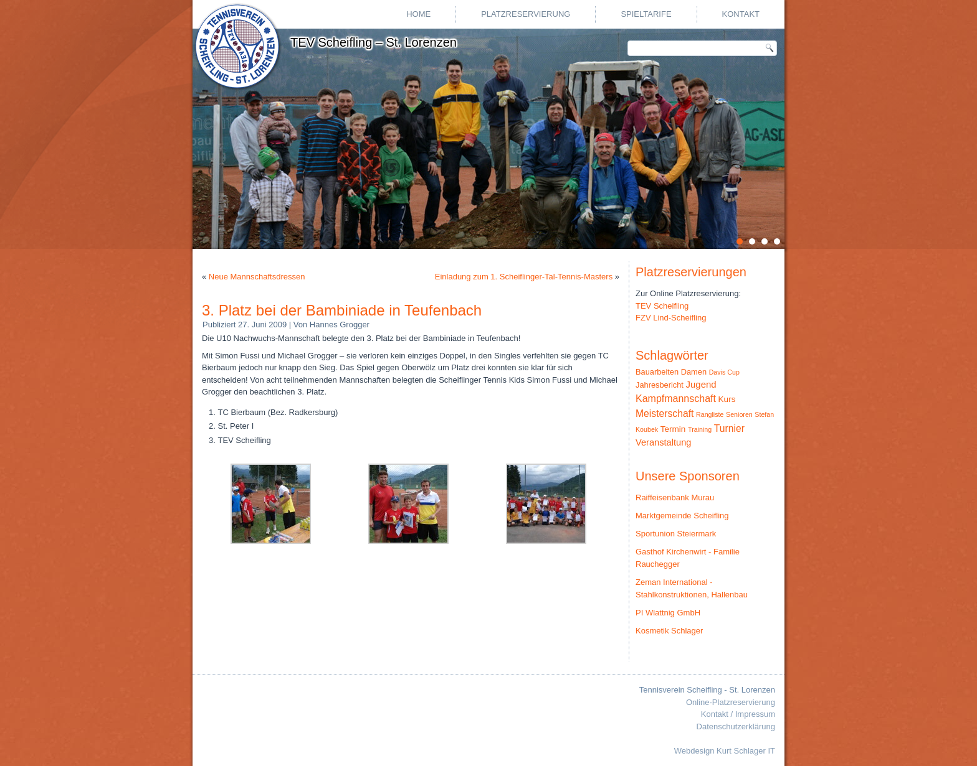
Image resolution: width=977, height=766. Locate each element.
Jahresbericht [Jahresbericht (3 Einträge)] (660, 385)
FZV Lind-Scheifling (671, 317)
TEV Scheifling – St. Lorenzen (373, 42)
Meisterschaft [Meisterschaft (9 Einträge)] (664, 413)
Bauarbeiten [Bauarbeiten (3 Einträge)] (657, 371)
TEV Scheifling (662, 306)
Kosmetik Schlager (669, 630)
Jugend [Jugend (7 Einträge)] (701, 384)
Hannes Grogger (339, 324)
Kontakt (741, 14)
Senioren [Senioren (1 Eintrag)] (739, 414)
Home (418, 14)
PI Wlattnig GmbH (668, 612)
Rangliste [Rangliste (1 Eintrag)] (709, 414)
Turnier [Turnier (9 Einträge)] (729, 428)
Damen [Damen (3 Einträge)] (694, 371)
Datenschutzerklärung (736, 726)
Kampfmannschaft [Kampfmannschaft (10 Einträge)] (676, 398)
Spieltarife (646, 14)
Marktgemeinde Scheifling (682, 515)
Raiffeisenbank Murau (675, 497)
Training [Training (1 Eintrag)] (700, 429)
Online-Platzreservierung (730, 702)
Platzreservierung (525, 14)
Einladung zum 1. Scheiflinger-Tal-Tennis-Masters (523, 276)
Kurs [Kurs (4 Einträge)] (727, 399)
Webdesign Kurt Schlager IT (724, 750)
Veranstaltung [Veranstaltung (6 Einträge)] (663, 442)
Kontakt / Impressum (738, 714)
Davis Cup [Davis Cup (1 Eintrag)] (724, 372)
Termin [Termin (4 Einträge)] (673, 429)
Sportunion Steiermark (676, 533)
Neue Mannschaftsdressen (257, 276)
